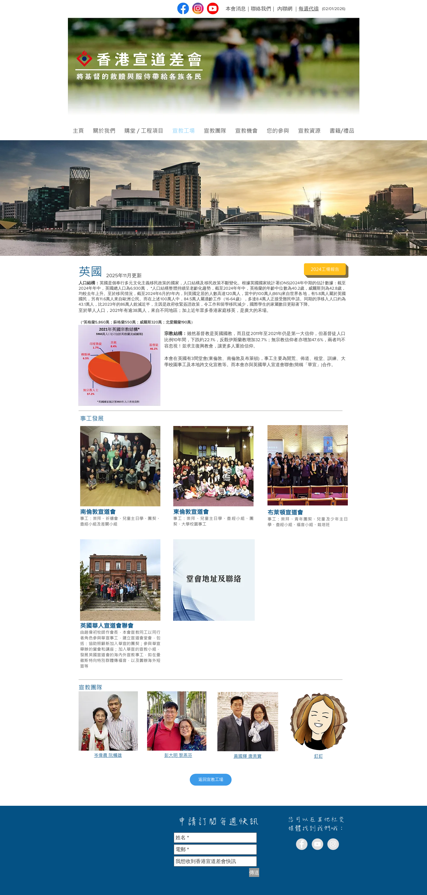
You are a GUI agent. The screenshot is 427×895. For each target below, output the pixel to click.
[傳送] (254, 872)
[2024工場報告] (325, 269)
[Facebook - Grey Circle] (301, 844)
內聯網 (284, 8)
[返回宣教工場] (211, 780)
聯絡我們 (261, 8)
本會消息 (236, 8)
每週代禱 (309, 8)
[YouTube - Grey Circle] (317, 844)
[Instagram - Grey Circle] (333, 844)
